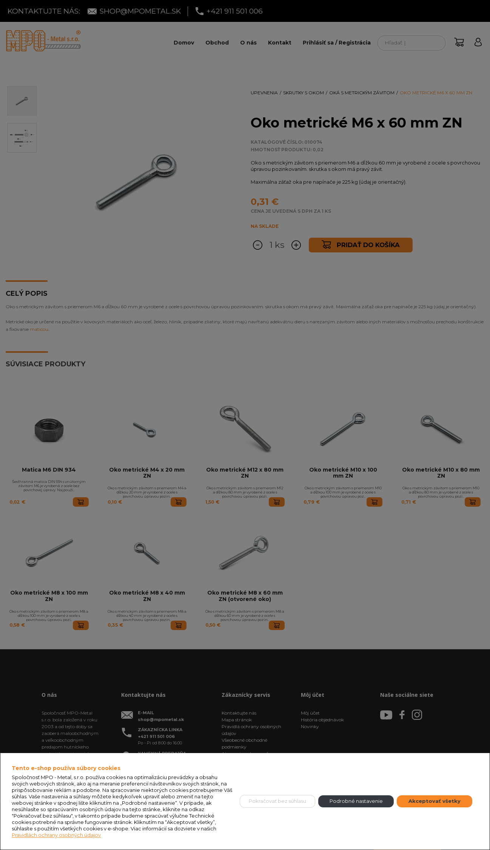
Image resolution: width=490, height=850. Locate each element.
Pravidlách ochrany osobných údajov (56, 835)
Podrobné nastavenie (356, 801)
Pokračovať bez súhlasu (277, 801)
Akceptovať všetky (434, 801)
